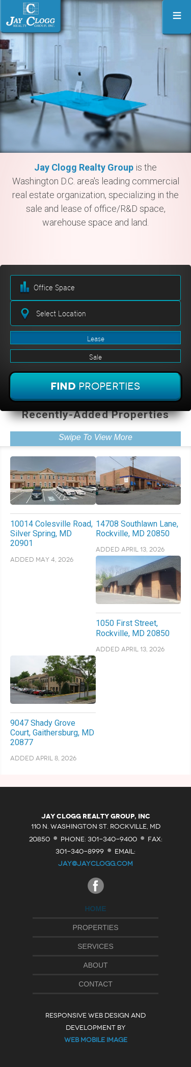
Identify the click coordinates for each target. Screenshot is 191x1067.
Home (95, 909)
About (95, 965)
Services (95, 946)
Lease (95, 339)
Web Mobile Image (95, 1040)
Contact (95, 984)
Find (95, 386)
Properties (96, 927)
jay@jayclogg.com (95, 863)
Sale (95, 357)
